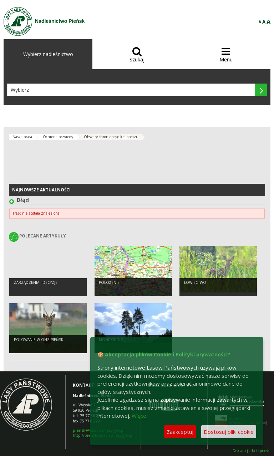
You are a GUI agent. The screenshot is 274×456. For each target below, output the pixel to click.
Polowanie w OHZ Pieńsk (38, 339)
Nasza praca (22, 136)
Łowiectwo (195, 282)
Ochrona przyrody (58, 136)
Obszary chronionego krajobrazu (111, 136)
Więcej (140, 415)
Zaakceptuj (180, 431)
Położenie (109, 282)
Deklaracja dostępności (251, 451)
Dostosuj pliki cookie (229, 431)
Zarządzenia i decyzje (35, 282)
